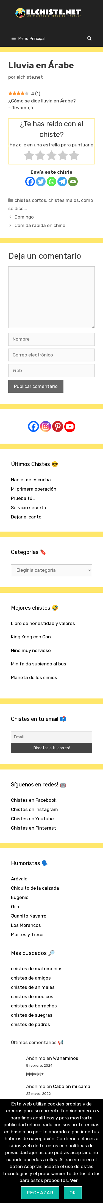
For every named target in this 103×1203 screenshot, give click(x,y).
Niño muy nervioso (31, 650)
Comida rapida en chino (40, 225)
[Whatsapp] (51, 181)
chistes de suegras (31, 1015)
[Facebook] (30, 181)
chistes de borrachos (34, 1006)
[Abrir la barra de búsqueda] (89, 38)
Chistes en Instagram (34, 809)
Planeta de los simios (34, 677)
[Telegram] (62, 181)
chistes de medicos (32, 996)
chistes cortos (30, 200)
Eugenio (20, 897)
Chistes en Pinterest (33, 828)
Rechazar (40, 1192)
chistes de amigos (31, 978)
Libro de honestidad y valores (43, 623)
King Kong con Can (31, 636)
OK (72, 1192)
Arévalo (19, 878)
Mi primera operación (33, 489)
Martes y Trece (27, 934)
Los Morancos (26, 925)
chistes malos (63, 200)
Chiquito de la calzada (35, 888)
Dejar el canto (26, 517)
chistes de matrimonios (37, 968)
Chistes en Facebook (34, 800)
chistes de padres (30, 1024)
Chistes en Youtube (32, 818)
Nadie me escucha (31, 479)
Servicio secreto (28, 507)
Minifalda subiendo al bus (38, 664)
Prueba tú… (23, 498)
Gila (15, 906)
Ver (74, 1180)
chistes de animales (33, 987)
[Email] (73, 181)
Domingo (24, 217)
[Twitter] (41, 181)
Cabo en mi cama (71, 1086)
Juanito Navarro (28, 916)
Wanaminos (65, 1058)
